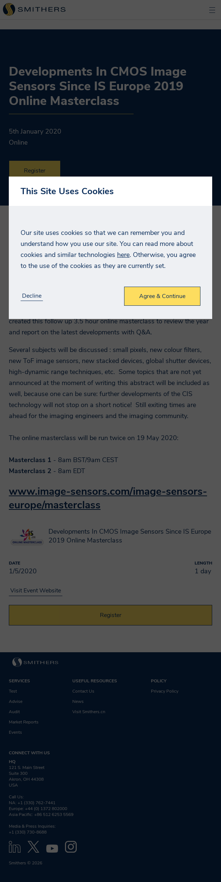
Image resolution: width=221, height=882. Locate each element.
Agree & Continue (162, 296)
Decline (31, 296)
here (123, 254)
